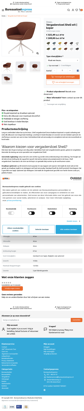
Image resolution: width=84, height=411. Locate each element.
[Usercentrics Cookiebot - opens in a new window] (71, 178)
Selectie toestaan (42, 229)
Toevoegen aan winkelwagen (63, 77)
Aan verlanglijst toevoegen (63, 82)
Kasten (4, 381)
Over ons (5, 351)
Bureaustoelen (7, 372)
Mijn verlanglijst (49, 351)
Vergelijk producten (50, 354)
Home (3, 16)
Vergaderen (6, 377)
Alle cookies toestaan (68, 229)
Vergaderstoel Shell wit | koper (17, 16)
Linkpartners (6, 356)
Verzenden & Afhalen (9, 365)
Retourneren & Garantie (10, 363)
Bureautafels (6, 374)
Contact (4, 347)
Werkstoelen (6, 383)
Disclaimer (21, 400)
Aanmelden (76, 320)
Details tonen (72, 221)
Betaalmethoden (7, 358)
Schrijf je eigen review (53, 31)
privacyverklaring (14, 200)
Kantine (4, 386)
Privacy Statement (8, 361)
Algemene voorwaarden (10, 354)
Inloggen (47, 347)
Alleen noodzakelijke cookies (15, 229)
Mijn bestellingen (49, 349)
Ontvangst (5, 379)
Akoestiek (5, 388)
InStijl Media (38, 398)
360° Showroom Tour (9, 349)
